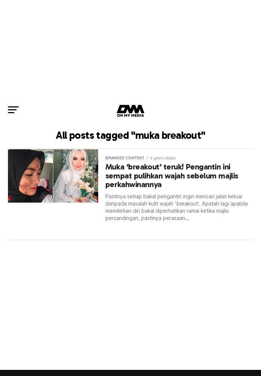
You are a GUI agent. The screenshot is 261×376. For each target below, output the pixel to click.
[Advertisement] (130, 50)
